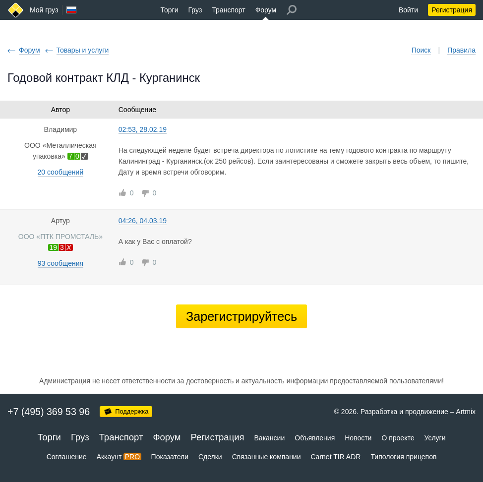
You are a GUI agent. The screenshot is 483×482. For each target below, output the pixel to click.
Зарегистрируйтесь (241, 316)
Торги (170, 10)
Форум (266, 10)
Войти (408, 10)
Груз (195, 10)
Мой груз (44, 10)
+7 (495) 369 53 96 (48, 411)
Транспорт (228, 10)
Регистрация (451, 10)
